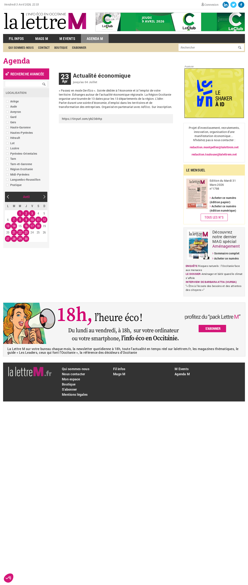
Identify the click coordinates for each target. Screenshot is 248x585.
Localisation (16, 93)
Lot (12, 143)
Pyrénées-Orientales (23, 153)
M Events (67, 38)
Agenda (16, 61)
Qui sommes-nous (21, 47)
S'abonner (79, 47)
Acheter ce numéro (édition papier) (223, 200)
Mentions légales (75, 394)
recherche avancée (27, 73)
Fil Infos (16, 38)
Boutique (60, 47)
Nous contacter (73, 374)
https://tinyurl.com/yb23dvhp (82, 119)
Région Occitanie (21, 169)
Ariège (14, 101)
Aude (13, 106)
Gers (13, 122)
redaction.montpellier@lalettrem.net (214, 147)
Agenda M (95, 38)
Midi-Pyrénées (19, 174)
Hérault (15, 138)
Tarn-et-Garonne (21, 164)
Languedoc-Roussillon (25, 179)
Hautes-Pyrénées (21, 133)
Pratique (16, 185)
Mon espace (71, 379)
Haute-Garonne (20, 127)
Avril (26, 197)
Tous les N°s (214, 217)
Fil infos (119, 369)
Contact (44, 47)
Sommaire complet (226, 253)
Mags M (41, 38)
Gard (13, 117)
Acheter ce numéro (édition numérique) (223, 208)
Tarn (13, 159)
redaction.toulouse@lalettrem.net (214, 154)
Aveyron (15, 112)
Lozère (14, 148)
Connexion (211, 5)
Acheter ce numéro (226, 258)
